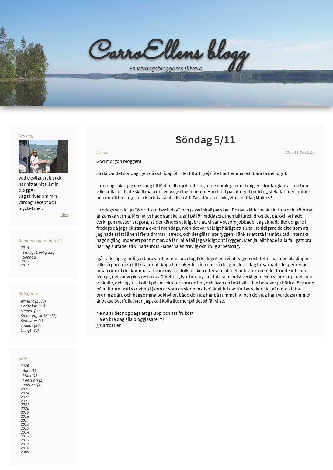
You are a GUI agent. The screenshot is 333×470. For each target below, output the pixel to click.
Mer (64, 214)
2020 (25, 408)
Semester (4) (32, 320)
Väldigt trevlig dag (38, 252)
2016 (25, 424)
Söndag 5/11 (205, 139)
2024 (25, 393)
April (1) (29, 370)
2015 (25, 428)
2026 (25, 366)
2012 (25, 261)
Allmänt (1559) (33, 301)
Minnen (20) (31, 311)
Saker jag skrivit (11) (39, 315)
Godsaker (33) (33, 306)
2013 (25, 436)
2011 (25, 265)
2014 (25, 247)
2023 (25, 397)
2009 (25, 452)
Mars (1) (30, 375)
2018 (25, 416)
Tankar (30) (31, 325)
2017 (25, 420)
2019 (25, 412)
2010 (25, 448)
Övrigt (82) (30, 330)
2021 (25, 405)
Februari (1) (33, 380)
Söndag (29, 257)
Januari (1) (32, 385)
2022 (25, 401)
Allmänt (103, 152)
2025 (25, 389)
